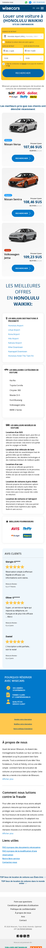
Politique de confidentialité (23, 909)
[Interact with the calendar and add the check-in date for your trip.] (12, 51)
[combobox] (25, 58)
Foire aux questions (23, 902)
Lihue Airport (14, 330)
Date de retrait (8, 46)
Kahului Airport (15, 343)
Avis (23, 917)
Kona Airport (14, 334)
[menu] (42, 8)
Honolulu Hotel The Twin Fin (21, 356)
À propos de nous (23, 913)
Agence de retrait (9, 31)
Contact (23, 920)
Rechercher (23, 73)
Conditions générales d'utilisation (23, 905)
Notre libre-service (11, 858)
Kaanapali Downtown (17, 351)
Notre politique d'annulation (23, 729)
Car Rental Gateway (24, 929)
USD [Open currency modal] (38, 8)
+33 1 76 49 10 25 (39, 2)
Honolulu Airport (15, 325)
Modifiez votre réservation (23, 724)
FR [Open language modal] (34, 8)
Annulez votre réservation (23, 719)
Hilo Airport (13, 338)
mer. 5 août (31, 51)
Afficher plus (7, 779)
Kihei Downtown (15, 347)
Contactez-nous (9, 862)
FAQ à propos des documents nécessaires (21, 847)
